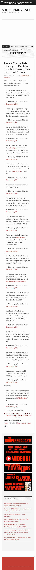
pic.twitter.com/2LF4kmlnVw (16, 281)
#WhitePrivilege (21, 398)
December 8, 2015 (12, 104)
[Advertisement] (18, 33)
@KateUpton (16, 171)
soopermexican (25, 75)
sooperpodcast (23, 46)
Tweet (5, 423)
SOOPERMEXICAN (16, 9)
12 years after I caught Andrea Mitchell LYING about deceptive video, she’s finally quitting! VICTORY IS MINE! (17, 532)
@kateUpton (13, 148)
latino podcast (14, 46)
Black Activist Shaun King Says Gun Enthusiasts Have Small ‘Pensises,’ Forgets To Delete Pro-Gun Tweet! (18, 415)
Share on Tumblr (26, 423)
